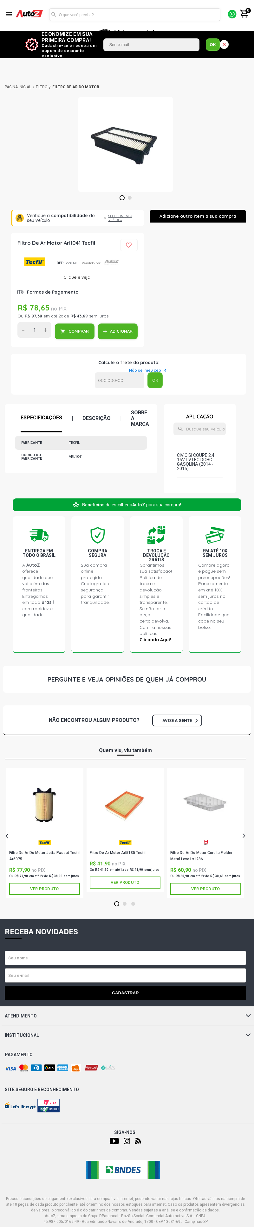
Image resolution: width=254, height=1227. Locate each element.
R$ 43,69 (79, 315)
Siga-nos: (125, 1132)
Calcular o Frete (119, 380)
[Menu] (9, 14)
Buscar (54, 14)
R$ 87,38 (33, 315)
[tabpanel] (125, 144)
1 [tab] (122, 198)
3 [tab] (133, 904)
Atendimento (128, 1015)
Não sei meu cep (145, 370)
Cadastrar (125, 992)
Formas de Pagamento (52, 292)
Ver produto (44, 888)
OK (213, 44)
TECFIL (34, 261)
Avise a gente (180, 720)
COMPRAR (78, 331)
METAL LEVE (206, 842)
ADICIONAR (121, 331)
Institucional (128, 1035)
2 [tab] (129, 198)
